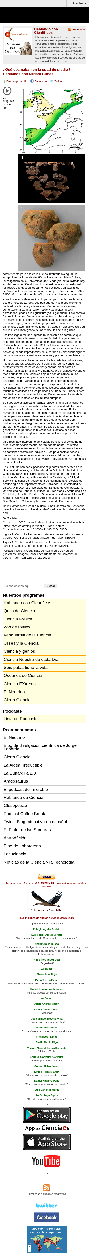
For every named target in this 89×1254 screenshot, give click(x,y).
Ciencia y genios (19, 651)
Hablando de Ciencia (23, 797)
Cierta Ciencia (17, 699)
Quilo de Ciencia (19, 610)
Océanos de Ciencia (23, 675)
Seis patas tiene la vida (26, 667)
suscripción (78, 29)
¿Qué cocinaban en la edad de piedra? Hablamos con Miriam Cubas (37, 71)
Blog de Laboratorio (22, 846)
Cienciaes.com (29, 18)
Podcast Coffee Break (24, 813)
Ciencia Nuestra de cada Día (31, 659)
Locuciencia (15, 854)
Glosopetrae (15, 805)
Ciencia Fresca (18, 619)
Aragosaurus (16, 781)
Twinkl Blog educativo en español (35, 821)
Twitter (59, 81)
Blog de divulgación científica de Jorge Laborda (40, 747)
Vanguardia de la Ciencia (27, 635)
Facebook (41, 81)
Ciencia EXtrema (20, 683)
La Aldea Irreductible (23, 765)
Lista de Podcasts (20, 718)
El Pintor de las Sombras (27, 829)
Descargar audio (16, 81)
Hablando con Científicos (46, 30)
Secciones (80, 3)
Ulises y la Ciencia (21, 643)
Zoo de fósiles (17, 627)
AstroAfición (15, 838)
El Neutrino (14, 691)
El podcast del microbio (26, 789)
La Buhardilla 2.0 (20, 773)
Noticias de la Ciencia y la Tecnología (39, 862)
